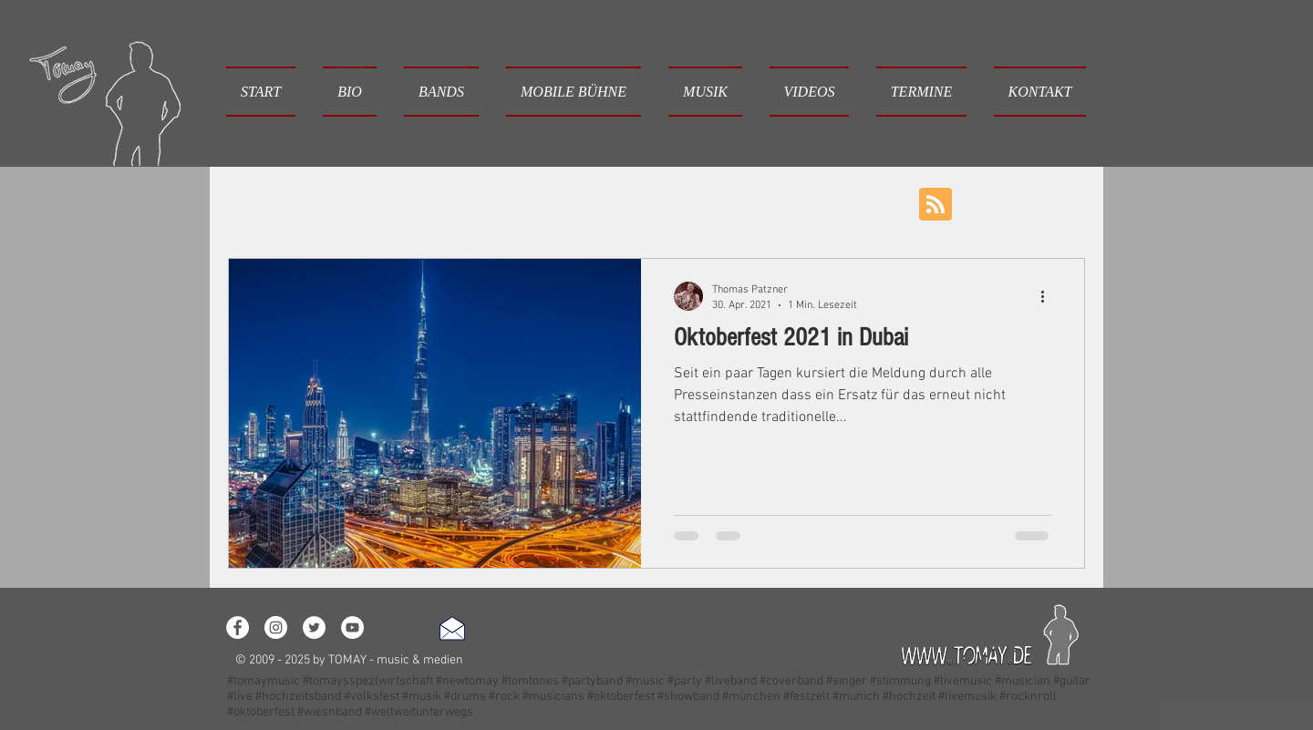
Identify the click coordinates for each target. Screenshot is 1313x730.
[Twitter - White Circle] (314, 627)
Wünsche (730, 202)
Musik (580, 202)
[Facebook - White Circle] (237, 627)
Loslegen (369, 202)
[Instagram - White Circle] (275, 627)
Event (651, 202)
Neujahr (817, 202)
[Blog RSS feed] (935, 205)
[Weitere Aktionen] (1049, 296)
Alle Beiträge (266, 202)
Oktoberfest (912, 202)
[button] (441, 92)
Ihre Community (479, 202)
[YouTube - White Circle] (352, 627)
